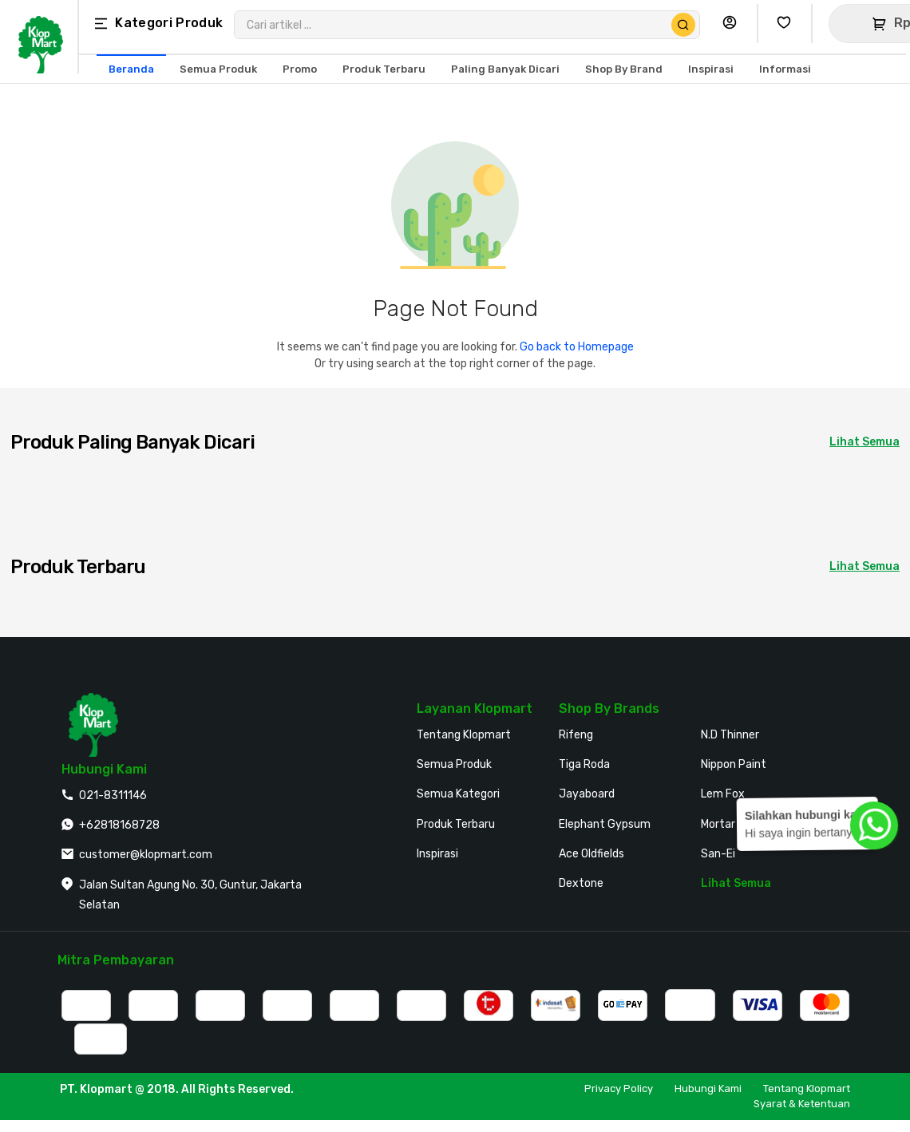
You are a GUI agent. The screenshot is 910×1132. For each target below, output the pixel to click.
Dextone (581, 883)
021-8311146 (113, 795)
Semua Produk (454, 764)
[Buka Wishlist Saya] (788, 23)
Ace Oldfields (591, 854)
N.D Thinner (730, 735)
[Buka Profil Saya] (733, 23)
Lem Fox (723, 794)
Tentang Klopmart (464, 735)
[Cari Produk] (683, 25)
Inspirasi (437, 854)
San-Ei (718, 854)
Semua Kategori (458, 794)
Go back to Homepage (577, 347)
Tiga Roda (584, 764)
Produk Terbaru (456, 824)
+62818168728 (119, 825)
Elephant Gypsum (605, 824)
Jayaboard (587, 794)
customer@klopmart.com (145, 854)
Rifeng (576, 735)
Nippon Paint (733, 764)
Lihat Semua (736, 883)
